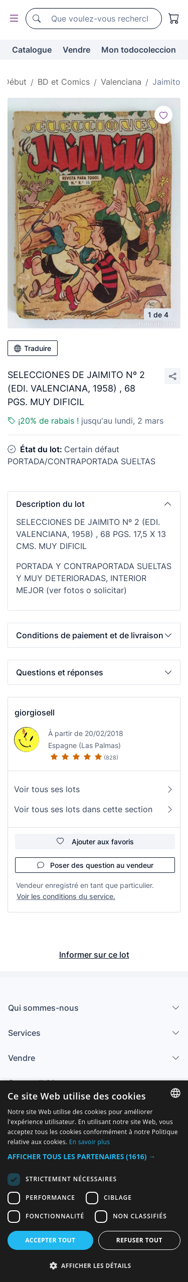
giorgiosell (35, 712)
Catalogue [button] (32, 50)
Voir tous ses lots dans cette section (94, 809)
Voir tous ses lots (94, 789)
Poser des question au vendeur (95, 865)
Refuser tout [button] (139, 1240)
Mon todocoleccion (138, 50)
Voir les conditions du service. (66, 896)
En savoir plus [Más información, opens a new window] (89, 1142)
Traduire (32, 348)
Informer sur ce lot (94, 955)
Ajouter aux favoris (95, 841)
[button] (94, 504)
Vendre (76, 50)
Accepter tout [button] (50, 1240)
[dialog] (94, 1181)
